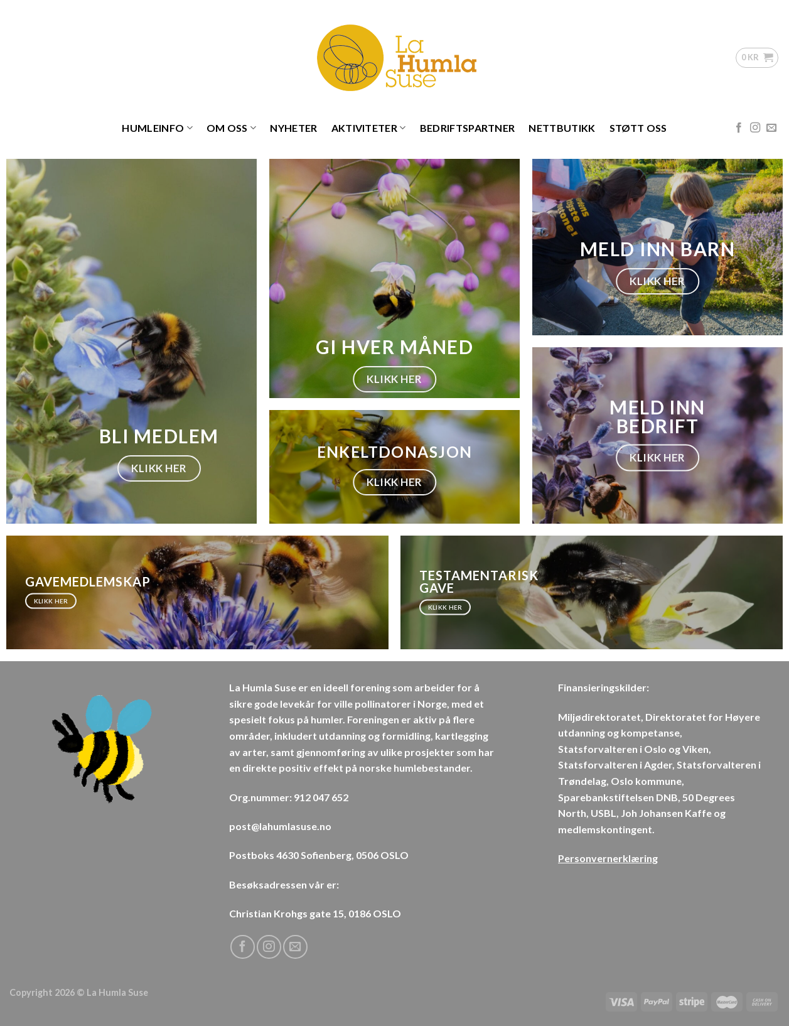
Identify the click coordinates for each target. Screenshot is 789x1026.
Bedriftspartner (467, 128)
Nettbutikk (562, 128)
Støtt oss (638, 128)
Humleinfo (157, 128)
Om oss (231, 128)
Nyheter (293, 128)
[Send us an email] (771, 128)
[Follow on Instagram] (755, 128)
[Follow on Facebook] (739, 128)
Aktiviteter (368, 128)
